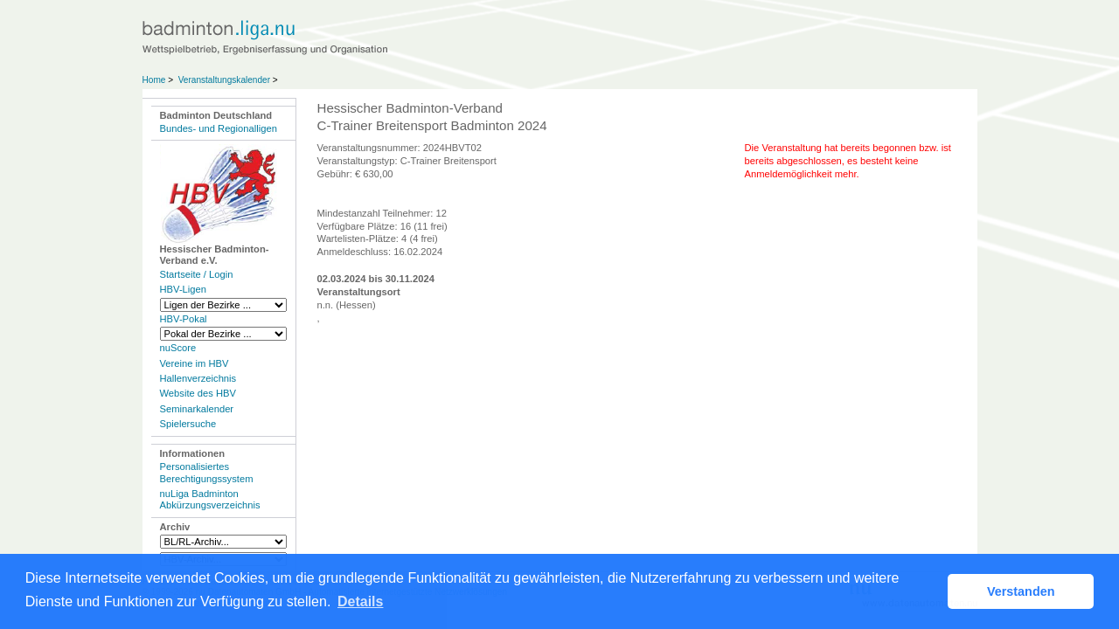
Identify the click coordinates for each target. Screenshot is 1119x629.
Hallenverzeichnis (198, 378)
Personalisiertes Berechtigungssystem (207, 472)
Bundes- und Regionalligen (218, 128)
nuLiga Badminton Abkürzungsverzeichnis (210, 499)
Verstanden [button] (1021, 591)
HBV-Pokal (183, 319)
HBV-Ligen (183, 289)
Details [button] (360, 601)
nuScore (178, 347)
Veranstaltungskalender (224, 80)
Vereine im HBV (194, 363)
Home (154, 80)
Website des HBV (198, 393)
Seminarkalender (197, 409)
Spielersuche (188, 423)
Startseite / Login (196, 274)
